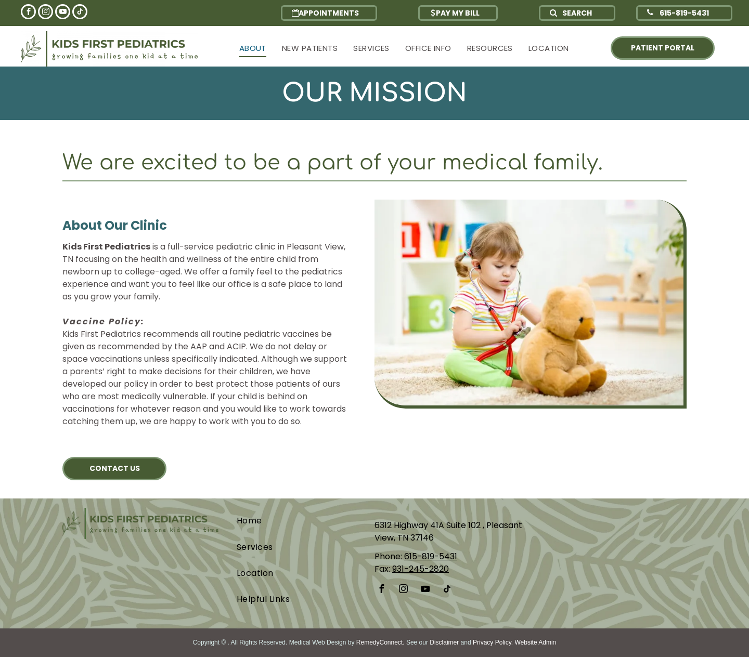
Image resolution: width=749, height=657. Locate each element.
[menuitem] (252, 48)
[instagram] (45, 13)
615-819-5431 (430, 556)
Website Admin (535, 642)
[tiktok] (79, 13)
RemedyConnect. (380, 642)
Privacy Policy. (493, 642)
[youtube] (62, 13)
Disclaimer (444, 642)
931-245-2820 (420, 569)
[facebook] (28, 13)
